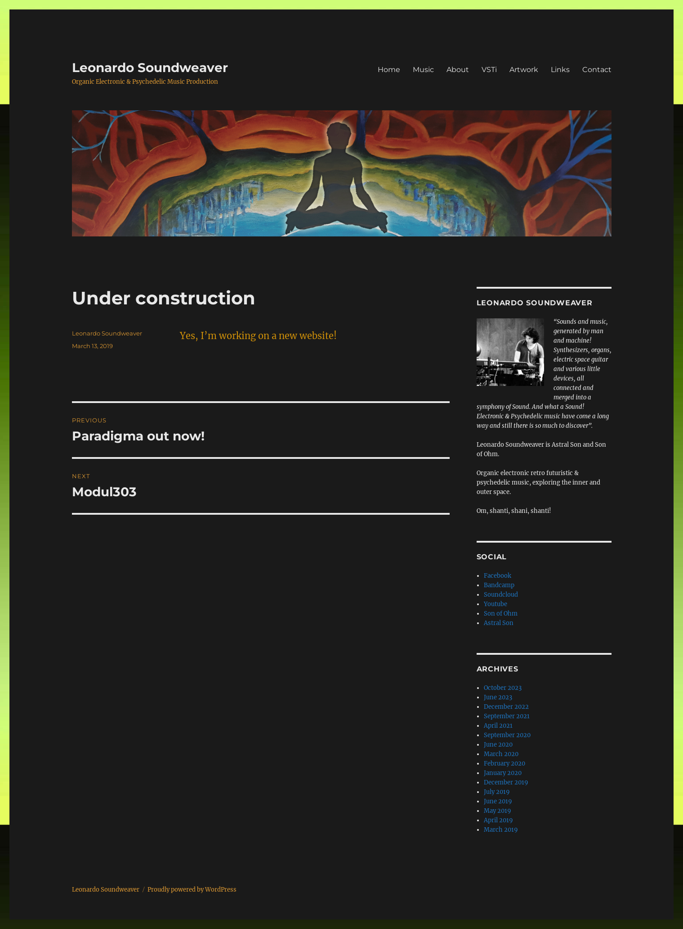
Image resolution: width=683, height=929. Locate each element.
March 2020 (501, 754)
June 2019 (498, 801)
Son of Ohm (501, 613)
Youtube (495, 604)
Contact (597, 69)
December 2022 (506, 707)
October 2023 (503, 688)
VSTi (489, 69)
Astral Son (498, 623)
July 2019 (497, 792)
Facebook (497, 576)
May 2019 (497, 811)
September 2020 (507, 735)
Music (423, 69)
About (457, 69)
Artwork (523, 69)
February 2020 (504, 763)
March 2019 (501, 830)
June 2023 (498, 697)
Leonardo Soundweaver (150, 67)
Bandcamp (499, 585)
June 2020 (498, 744)
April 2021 (498, 726)
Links (560, 69)
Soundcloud (501, 594)
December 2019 (506, 782)
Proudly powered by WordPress (192, 889)
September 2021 (507, 716)
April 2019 (498, 820)
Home (389, 69)
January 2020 (503, 773)
